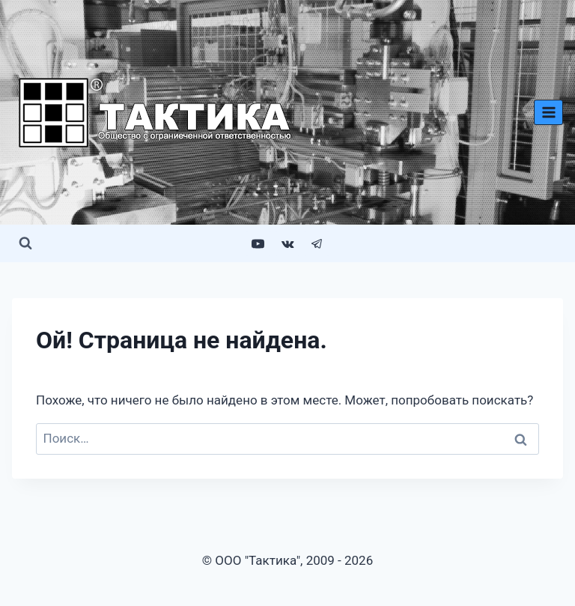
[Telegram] (316, 243)
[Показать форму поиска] (25, 243)
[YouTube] (258, 243)
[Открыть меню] (548, 112)
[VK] (287, 243)
